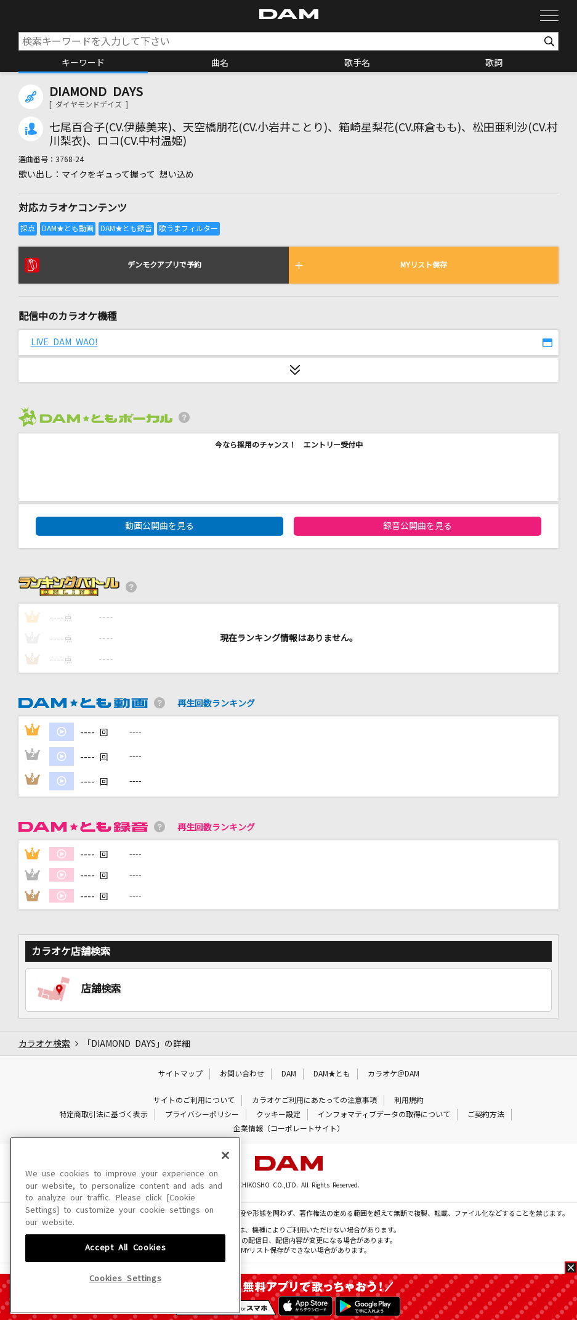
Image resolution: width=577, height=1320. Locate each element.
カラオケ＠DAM (393, 1074)
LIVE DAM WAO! (64, 342)
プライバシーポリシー (202, 1114)
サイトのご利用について (194, 1100)
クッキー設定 (278, 1114)
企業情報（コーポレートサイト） (288, 1129)
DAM (288, 1074)
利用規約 (409, 1100)
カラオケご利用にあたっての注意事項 (314, 1100)
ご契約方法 (485, 1114)
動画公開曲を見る (159, 526)
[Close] (225, 1239)
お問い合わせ (242, 1074)
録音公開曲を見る (417, 526)
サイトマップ (180, 1074)
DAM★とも (331, 1074)
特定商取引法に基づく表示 (103, 1114)
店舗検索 (101, 988)
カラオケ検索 (44, 1043)
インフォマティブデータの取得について (384, 1114)
